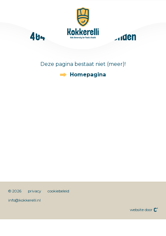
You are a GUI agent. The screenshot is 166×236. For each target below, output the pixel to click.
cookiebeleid (58, 191)
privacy (34, 191)
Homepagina (88, 74)
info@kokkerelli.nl (24, 200)
